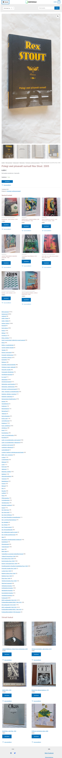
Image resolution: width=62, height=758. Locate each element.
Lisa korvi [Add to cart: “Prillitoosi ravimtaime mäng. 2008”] (36, 736)
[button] (57, 16)
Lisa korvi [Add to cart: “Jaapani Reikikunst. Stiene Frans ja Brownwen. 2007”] (7, 654)
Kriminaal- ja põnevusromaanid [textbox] (9, 8)
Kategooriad (16, 162)
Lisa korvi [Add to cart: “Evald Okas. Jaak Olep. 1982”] (7, 736)
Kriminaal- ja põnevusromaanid (33, 162)
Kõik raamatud (9, 162)
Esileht (3, 162)
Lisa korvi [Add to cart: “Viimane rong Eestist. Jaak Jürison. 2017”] (36, 654)
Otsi (57, 8)
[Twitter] (15, 753)
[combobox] (9, 8)
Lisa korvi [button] (6, 224)
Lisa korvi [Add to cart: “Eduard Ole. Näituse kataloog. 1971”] (36, 695)
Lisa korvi (7, 181)
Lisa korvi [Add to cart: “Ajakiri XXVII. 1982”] (7, 695)
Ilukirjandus (22, 162)
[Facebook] (11, 753)
